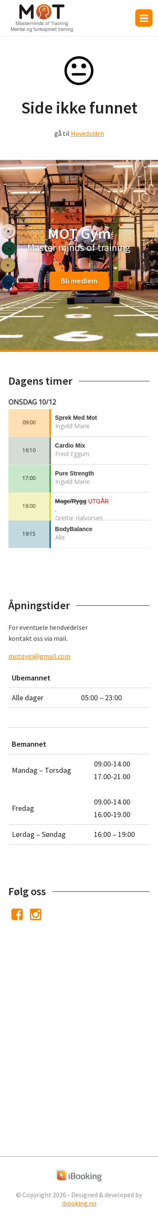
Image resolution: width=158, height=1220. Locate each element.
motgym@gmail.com (39, 656)
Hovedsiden (87, 133)
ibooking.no (79, 1203)
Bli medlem (79, 281)
